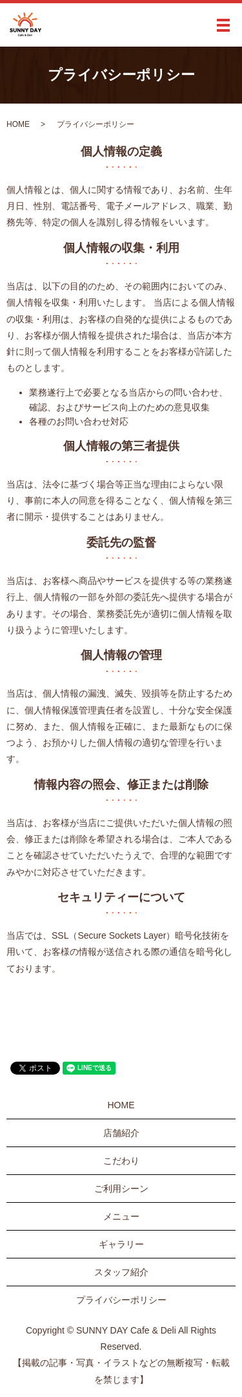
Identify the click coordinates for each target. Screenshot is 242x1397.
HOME (18, 124)
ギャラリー (121, 1244)
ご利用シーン (121, 1188)
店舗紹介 (121, 1133)
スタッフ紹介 (121, 1272)
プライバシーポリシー (121, 1300)
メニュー (121, 1216)
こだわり (121, 1161)
